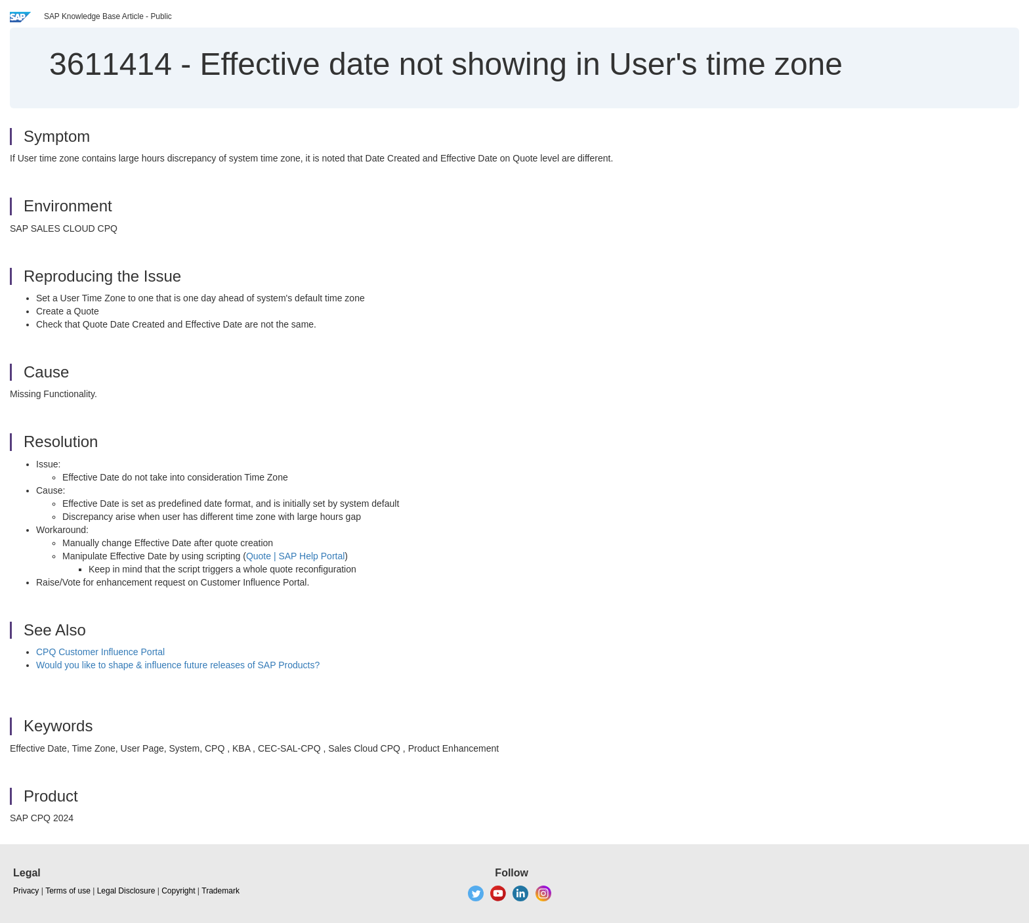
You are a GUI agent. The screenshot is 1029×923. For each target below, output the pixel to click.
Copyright (178, 890)
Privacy (26, 890)
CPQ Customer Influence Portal (100, 652)
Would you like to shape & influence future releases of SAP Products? (178, 665)
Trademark (220, 890)
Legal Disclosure (126, 890)
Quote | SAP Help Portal (295, 556)
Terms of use (68, 890)
